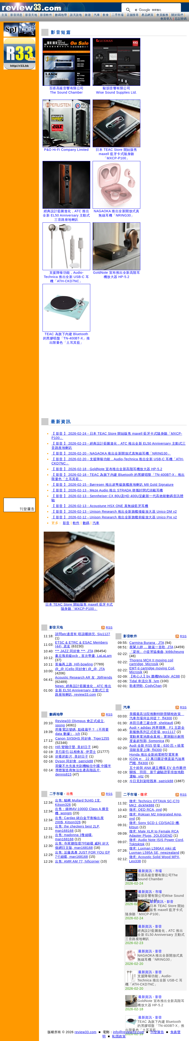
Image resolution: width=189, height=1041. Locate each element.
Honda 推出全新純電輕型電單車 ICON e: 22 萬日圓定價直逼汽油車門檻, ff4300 (157, 759)
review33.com (85, 1032)
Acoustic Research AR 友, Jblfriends (83, 677)
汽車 (97, 15)
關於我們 (177, 15)
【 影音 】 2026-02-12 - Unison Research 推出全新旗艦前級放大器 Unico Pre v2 (114, 517)
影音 (66, 523)
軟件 (76, 523)
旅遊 (88, 15)
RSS (109, 627)
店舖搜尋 (132, 15)
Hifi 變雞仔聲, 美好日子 (73, 747)
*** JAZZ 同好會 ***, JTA (74, 651)
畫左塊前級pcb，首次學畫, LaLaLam (83, 656)
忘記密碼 (181, 18)
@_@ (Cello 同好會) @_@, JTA (80, 669)
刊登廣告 (157, 1032)
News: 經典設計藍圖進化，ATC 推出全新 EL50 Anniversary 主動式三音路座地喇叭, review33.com (83, 690)
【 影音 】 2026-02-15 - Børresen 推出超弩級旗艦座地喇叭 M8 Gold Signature (113, 484)
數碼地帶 (61, 15)
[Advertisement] (114, 380)
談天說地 (76, 15)
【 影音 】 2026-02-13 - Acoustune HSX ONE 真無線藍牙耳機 (100, 506)
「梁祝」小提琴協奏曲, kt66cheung (156, 652)
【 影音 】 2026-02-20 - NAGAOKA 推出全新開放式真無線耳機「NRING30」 (111, 453)
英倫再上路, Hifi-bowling (74, 664)
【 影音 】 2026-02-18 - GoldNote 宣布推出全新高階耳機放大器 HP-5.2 (107, 469)
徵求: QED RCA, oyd (145, 809)
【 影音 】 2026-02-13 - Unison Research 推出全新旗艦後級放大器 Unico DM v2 (114, 511)
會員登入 (166, 18)
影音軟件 (46, 15)
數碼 (86, 523)
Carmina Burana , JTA (146, 643)
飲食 (106, 15)
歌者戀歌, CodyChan (145, 686)
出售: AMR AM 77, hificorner (77, 861)
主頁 (4, 15)
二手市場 (118, 15)
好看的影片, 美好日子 (71, 756)
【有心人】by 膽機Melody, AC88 (154, 676)
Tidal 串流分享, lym (144, 681)
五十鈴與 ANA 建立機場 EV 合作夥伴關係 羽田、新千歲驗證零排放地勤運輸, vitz (157, 772)
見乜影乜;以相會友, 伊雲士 (75, 752)
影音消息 (16, 15)
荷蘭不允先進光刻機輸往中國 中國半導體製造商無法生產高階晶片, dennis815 (83, 770)
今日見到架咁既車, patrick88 (151, 781)
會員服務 (162, 15)
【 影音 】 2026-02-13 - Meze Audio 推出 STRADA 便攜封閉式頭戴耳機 (107, 490)
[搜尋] (150, 10)
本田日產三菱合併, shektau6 (151, 723)
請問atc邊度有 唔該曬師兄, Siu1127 (82, 634)
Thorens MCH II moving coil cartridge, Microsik (151, 662)
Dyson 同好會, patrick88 (74, 761)
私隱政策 (119, 1036)
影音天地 (31, 15)
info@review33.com (128, 1032)
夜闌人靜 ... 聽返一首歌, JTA (151, 647)
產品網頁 (147, 15)
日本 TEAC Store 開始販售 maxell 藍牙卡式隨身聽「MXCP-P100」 (79, 605)
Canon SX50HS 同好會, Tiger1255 (82, 738)
